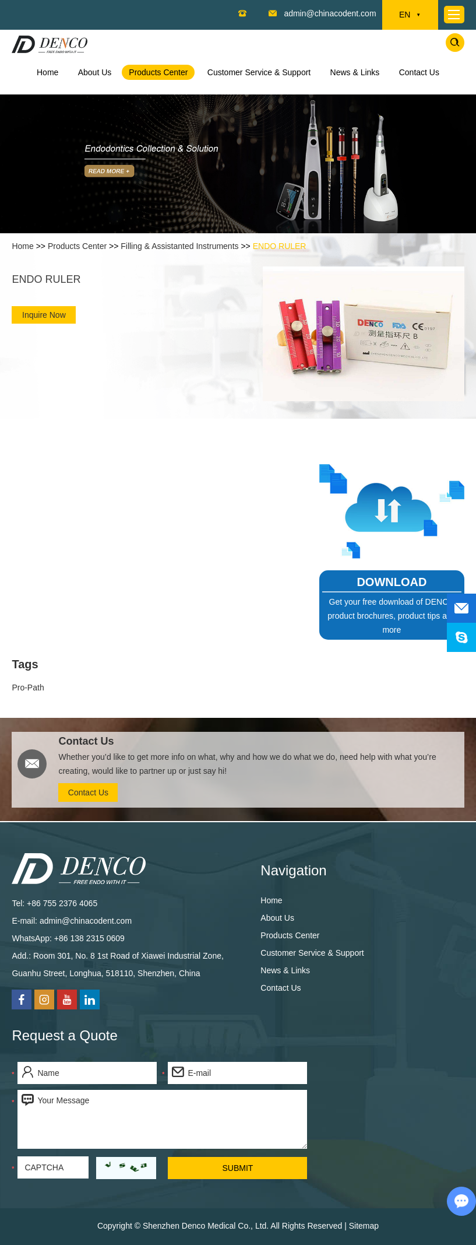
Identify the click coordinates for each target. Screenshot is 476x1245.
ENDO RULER (279, 246)
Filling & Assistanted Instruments (179, 246)
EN (410, 15)
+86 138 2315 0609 (89, 938)
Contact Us (419, 72)
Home (47, 72)
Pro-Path (28, 687)
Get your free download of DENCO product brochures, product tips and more (391, 615)
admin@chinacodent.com (330, 13)
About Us (95, 72)
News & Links (355, 72)
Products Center (158, 72)
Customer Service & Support (259, 72)
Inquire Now (44, 315)
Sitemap (364, 1225)
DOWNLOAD (391, 582)
